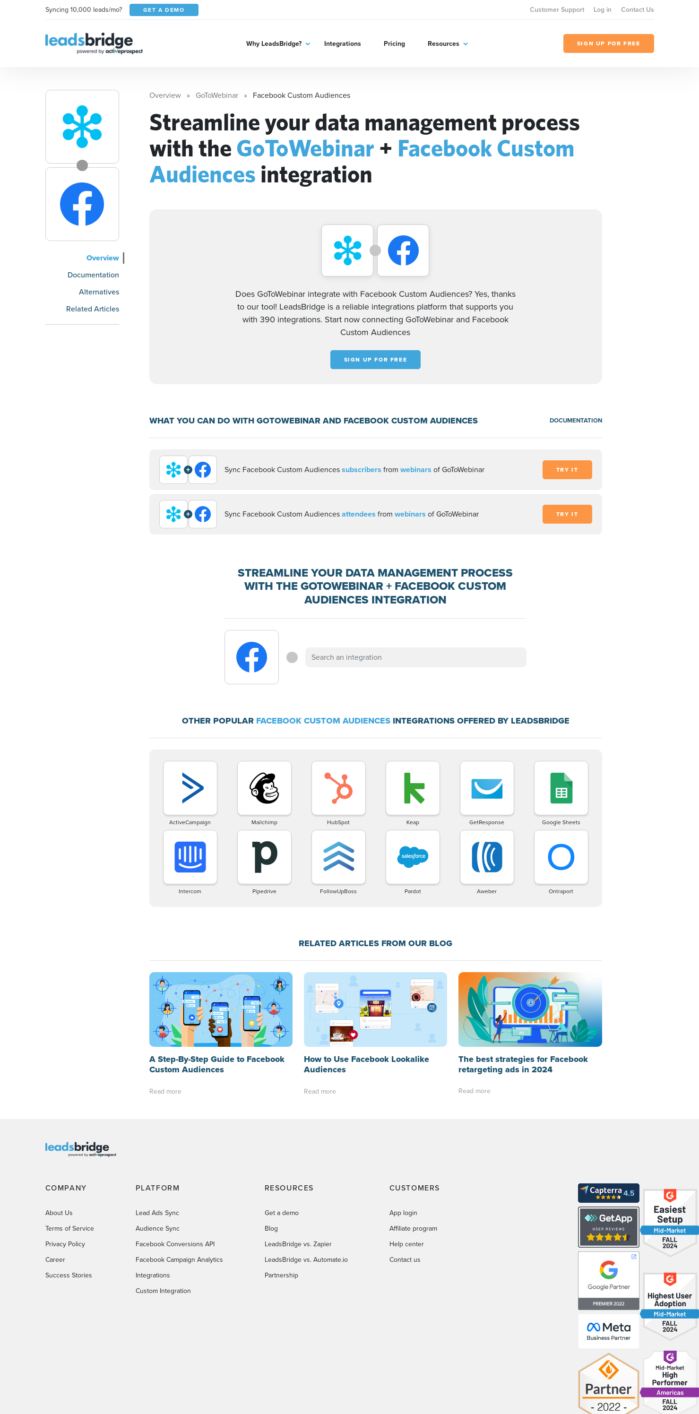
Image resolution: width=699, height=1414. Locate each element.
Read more (165, 1091)
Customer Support (557, 10)
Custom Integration (163, 1291)
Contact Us (637, 10)
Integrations (342, 44)
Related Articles (92, 308)
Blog (271, 1228)
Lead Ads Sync (157, 1213)
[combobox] (415, 657)
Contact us (405, 1260)
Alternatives (99, 291)
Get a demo (282, 1213)
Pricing (394, 44)
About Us (59, 1213)
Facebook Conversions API (175, 1244)
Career (55, 1260)
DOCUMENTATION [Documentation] (576, 420)
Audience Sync (158, 1228)
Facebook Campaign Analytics (179, 1260)
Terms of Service (69, 1228)
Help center (406, 1244)
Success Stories (68, 1275)
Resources (443, 44)
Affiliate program (413, 1228)
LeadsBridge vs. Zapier (298, 1244)
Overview (102, 257)
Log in (603, 10)
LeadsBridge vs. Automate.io (306, 1260)
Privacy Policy (65, 1244)
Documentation (93, 274)
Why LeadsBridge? (274, 44)
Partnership (281, 1275)
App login (403, 1213)
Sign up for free (375, 359)
